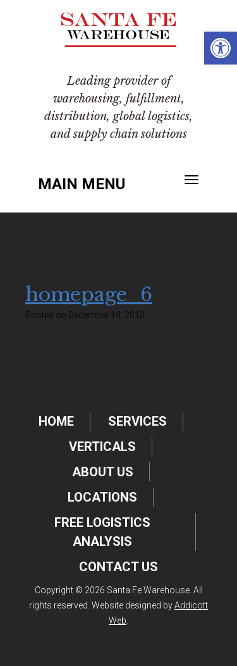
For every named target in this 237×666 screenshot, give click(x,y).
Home (56, 421)
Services (137, 421)
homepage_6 (88, 294)
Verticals (102, 446)
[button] (220, 48)
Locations (102, 497)
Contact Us (118, 566)
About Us (102, 471)
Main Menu (81, 184)
